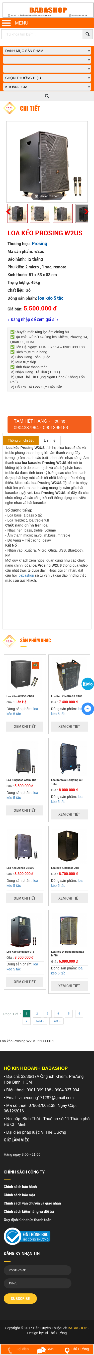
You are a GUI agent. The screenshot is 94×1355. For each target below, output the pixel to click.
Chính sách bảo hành (20, 1187)
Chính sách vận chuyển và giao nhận (32, 1203)
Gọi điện (17, 1349)
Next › (40, 1021)
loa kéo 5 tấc (50, 298)
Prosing (39, 243)
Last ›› (56, 1021)
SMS (45, 1349)
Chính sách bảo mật (19, 1195)
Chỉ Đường (76, 1349)
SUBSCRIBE (20, 1299)
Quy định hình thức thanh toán (27, 1220)
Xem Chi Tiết (25, 727)
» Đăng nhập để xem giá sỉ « (33, 319)
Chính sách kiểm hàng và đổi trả (29, 1212)
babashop (26, 575)
